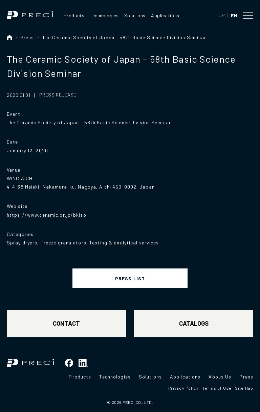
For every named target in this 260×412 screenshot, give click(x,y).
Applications (165, 15)
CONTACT (66, 323)
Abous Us (220, 377)
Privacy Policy (183, 388)
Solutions (135, 15)
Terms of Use (217, 388)
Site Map (244, 388)
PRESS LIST (130, 278)
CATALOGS (194, 323)
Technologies (104, 15)
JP (222, 15)
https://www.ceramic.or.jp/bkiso (46, 215)
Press (27, 37)
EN (234, 15)
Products (74, 15)
